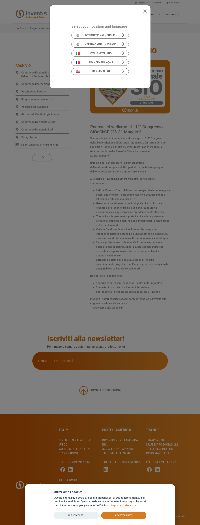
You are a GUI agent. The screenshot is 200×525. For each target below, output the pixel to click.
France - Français (94, 62)
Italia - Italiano (94, 53)
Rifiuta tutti (76, 515)
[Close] (145, 11)
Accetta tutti (124, 515)
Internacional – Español (97, 44)
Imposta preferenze (123, 505)
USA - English (93, 71)
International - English (96, 35)
